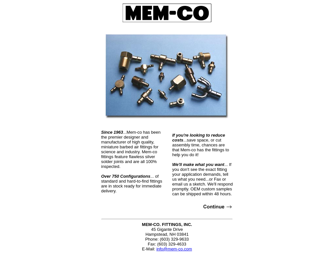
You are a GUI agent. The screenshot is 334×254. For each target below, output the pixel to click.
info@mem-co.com (174, 249)
